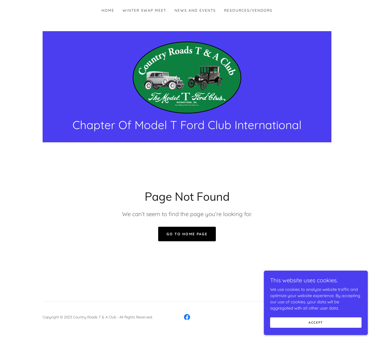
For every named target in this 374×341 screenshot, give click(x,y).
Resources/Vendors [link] (248, 10)
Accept (316, 329)
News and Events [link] (195, 10)
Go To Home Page (186, 234)
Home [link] (108, 10)
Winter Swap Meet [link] (144, 10)
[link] (187, 77)
